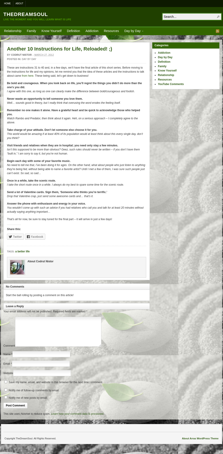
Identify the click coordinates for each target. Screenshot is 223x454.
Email (6, 369)
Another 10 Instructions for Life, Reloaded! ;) (59, 49)
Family (31, 31)
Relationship (12, 31)
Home (7, 3)
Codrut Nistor (21, 54)
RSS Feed (217, 31)
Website (8, 378)
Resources (111, 31)
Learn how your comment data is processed (77, 419)
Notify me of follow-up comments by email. (34, 395)
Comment (9, 351)
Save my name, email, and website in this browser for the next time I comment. (56, 387)
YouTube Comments (171, 84)
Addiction (91, 31)
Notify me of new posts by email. (28, 403)
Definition (73, 31)
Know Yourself (51, 31)
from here (27, 75)
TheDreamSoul (25, 14)
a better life (22, 251)
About (19, 3)
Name (7, 359)
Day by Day (132, 31)
